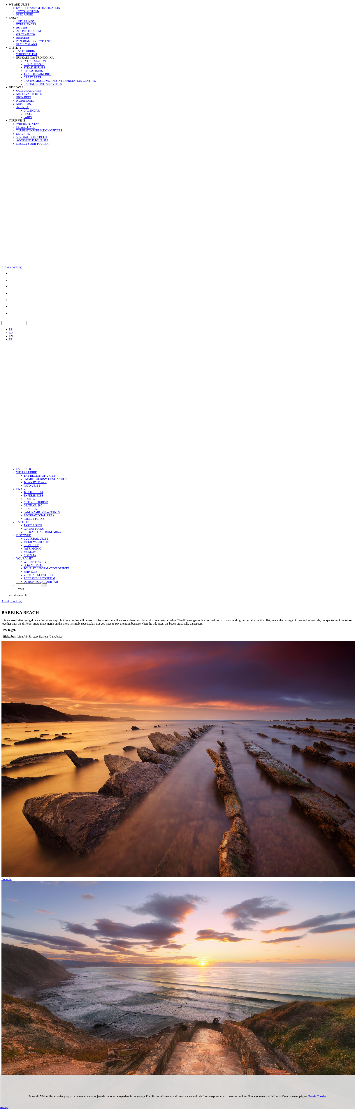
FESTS (28, 113)
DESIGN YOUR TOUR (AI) (33, 143)
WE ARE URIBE (19, 4)
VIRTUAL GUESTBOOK (32, 137)
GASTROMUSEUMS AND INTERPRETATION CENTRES (60, 80)
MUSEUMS (23, 103)
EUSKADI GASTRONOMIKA (35, 57)
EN (11, 336)
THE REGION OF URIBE (39, 475)
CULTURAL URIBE (28, 90)
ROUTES (22, 27)
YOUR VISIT (17, 120)
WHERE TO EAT (26, 54)
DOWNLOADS (25, 127)
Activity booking (11, 267)
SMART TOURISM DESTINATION (38, 7)
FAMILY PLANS (26, 44)
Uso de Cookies (317, 1096)
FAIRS (28, 117)
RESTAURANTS (34, 64)
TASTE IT (15, 47)
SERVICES (23, 133)
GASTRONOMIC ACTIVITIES (43, 84)
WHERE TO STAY (27, 123)
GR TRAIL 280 (25, 34)
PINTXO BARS (33, 70)
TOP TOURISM (26, 21)
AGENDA (22, 107)
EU (11, 332)
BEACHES (23, 37)
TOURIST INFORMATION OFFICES (39, 130)
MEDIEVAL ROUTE (29, 94)
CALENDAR (32, 110)
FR (11, 339)
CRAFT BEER (32, 77)
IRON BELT (23, 97)
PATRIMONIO (25, 100)
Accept (4, 1107)
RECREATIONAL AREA (39, 515)
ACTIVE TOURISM (28, 31)
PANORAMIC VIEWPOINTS (34, 41)
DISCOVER (16, 87)
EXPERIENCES (26, 24)
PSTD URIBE (24, 14)
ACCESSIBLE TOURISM (32, 140)
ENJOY (13, 17)
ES (10, 329)
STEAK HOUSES (34, 67)
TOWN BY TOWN (27, 11)
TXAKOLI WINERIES (37, 74)
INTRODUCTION (35, 60)
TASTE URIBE (25, 50)
